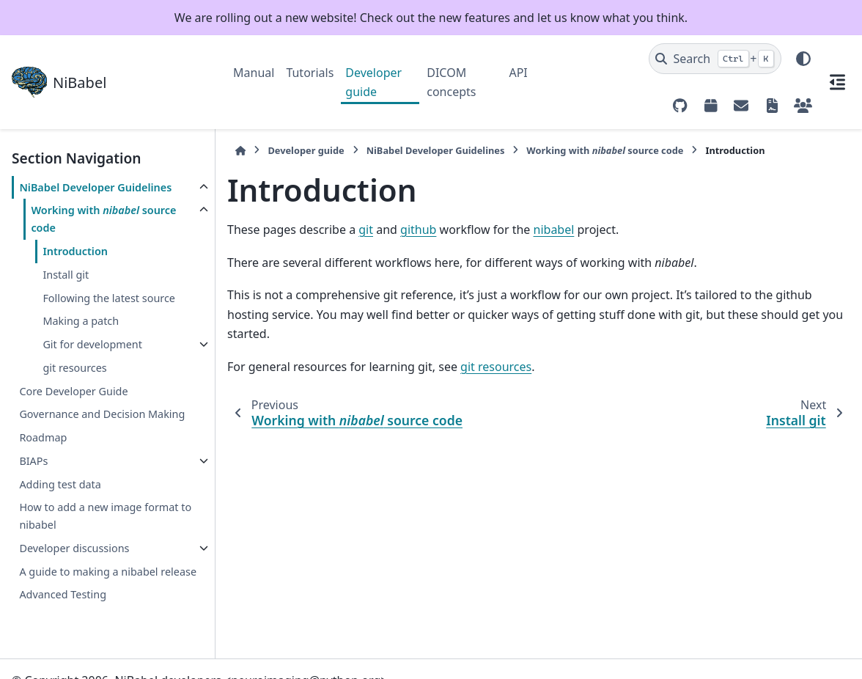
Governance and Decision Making (102, 414)
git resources (74, 368)
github (418, 229)
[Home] (240, 150)
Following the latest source (109, 298)
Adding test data (59, 484)
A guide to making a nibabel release (107, 572)
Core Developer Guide (73, 391)
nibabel (554, 229)
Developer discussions (74, 548)
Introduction (75, 251)
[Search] (715, 58)
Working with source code (103, 219)
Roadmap (43, 437)
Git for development (92, 344)
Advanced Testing (62, 594)
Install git (66, 275)
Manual (253, 73)
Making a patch (81, 321)
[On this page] (837, 82)
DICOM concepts (451, 82)
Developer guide (373, 82)
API (518, 73)
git (365, 229)
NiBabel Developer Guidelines (95, 187)
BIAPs (33, 461)
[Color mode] (803, 58)
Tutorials (310, 73)
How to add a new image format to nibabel (105, 516)
